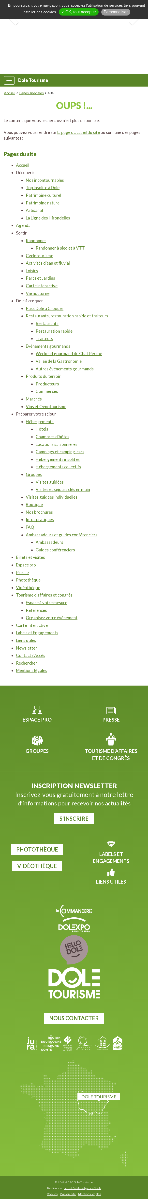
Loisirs (32, 270)
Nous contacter (74, 1018)
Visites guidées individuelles (51, 497)
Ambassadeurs (49, 542)
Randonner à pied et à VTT (60, 248)
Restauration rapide (54, 331)
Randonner (36, 240)
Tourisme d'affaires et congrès (44, 595)
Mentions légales (31, 670)
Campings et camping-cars (60, 451)
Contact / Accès (30, 655)
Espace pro (26, 564)
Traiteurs (44, 338)
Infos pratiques (40, 519)
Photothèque (28, 579)
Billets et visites (30, 557)
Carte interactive (42, 285)
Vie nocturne (37, 293)
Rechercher (26, 663)
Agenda (23, 225)
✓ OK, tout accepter (78, 12)
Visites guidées (50, 482)
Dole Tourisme (33, 80)
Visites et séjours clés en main (63, 489)
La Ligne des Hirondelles (48, 217)
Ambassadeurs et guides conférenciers (61, 534)
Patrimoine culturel (43, 195)
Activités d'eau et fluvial (48, 263)
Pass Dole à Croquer (44, 308)
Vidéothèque (28, 587)
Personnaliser (116, 12)
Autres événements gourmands (65, 368)
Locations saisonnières (56, 444)
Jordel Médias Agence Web (82, 1188)
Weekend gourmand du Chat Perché (69, 353)
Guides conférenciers (55, 549)
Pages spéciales (31, 93)
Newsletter (26, 648)
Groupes (34, 474)
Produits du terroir (43, 376)
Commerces (47, 391)
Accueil (9, 93)
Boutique (34, 504)
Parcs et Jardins (40, 278)
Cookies (52, 1194)
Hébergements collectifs (58, 466)
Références (36, 610)
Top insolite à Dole (42, 187)
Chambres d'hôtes (52, 436)
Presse (22, 572)
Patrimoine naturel (43, 202)
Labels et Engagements (37, 632)
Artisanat (35, 210)
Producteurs (47, 383)
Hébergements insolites (58, 459)
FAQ (30, 527)
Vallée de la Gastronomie (59, 361)
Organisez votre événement (51, 617)
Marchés (34, 398)
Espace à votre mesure (46, 602)
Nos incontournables (45, 180)
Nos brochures (39, 512)
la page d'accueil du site (78, 132)
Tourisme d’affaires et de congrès (111, 754)
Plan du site (68, 1194)
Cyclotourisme (39, 255)
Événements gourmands (48, 346)
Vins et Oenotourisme (46, 406)
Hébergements (40, 421)
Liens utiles (26, 640)
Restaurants (47, 323)
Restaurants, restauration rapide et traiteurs (67, 315)
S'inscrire (74, 818)
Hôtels (42, 429)
